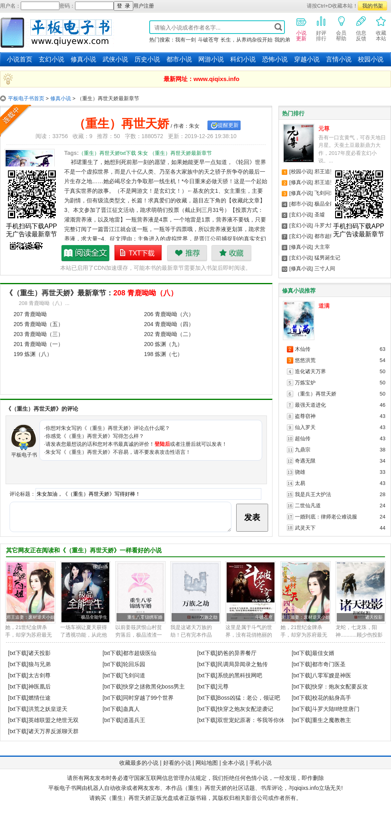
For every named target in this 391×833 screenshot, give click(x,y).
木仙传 (302, 349)
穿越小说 (307, 59)
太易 (300, 483)
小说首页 (19, 59)
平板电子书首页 (26, 98)
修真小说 (83, 59)
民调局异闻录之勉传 (242, 664)
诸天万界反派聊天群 (53, 731)
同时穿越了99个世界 (148, 697)
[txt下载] (18, 653)
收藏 (231, 253)
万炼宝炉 (305, 383)
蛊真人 (131, 709)
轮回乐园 (134, 664)
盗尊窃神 (305, 416)
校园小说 (370, 59)
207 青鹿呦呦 (30, 314)
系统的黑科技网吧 (239, 675)
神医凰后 (39, 686)
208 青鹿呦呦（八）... (44, 303)
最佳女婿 (323, 653)
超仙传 (302, 438)
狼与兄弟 (39, 664)
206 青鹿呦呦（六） (169, 314)
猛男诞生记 (327, 258)
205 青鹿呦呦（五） (38, 324)
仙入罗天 (305, 427)
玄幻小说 (51, 59)
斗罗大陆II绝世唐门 (336, 709)
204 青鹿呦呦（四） (169, 324)
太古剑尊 (39, 675)
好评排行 (321, 28)
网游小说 (211, 59)
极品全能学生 (330, 204)
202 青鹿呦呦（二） (169, 334)
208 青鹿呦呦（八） (145, 293)
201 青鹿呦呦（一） (38, 344)
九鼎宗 (302, 450)
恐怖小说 (275, 59)
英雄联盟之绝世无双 (53, 720)
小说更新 (301, 28)
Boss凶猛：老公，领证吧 (248, 697)
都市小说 (179, 59)
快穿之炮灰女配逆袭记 (245, 709)
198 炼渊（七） (163, 354)
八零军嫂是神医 (331, 675)
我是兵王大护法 (313, 494)
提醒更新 (228, 125)
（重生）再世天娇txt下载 (138, 253)
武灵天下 (305, 528)
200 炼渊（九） (163, 344)
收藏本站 (381, 28)
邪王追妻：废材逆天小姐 (30, 617)
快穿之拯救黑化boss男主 (154, 686)
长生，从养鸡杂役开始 (247, 40)
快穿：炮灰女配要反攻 (340, 686)
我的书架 (372, 6)
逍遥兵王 (134, 720)
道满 (324, 306)
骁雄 (300, 472)
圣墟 (319, 215)
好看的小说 (177, 763)
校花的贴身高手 (331, 697)
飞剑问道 (324, 193)
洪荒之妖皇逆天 (47, 709)
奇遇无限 (305, 461)
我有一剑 (185, 40)
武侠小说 (115, 59)
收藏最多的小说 (138, 763)
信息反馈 (361, 28)
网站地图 (207, 763)
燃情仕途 (39, 697)
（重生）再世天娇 (315, 394)
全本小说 (233, 763)
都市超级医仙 (330, 236)
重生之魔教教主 (331, 720)
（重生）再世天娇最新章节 (85, 253)
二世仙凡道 (308, 506)
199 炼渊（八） (33, 354)
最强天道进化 (310, 405)
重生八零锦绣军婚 (144, 617)
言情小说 (339, 59)
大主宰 (322, 247)
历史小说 (147, 59)
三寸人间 (324, 268)
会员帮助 (341, 28)
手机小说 (260, 763)
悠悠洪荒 (305, 360)
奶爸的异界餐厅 (237, 653)
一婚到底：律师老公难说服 (326, 517)
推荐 (187, 253)
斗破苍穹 (208, 40)
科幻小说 (243, 59)
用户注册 (143, 6)
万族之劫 (208, 617)
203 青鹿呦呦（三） (38, 334)
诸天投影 (374, 617)
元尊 (324, 128)
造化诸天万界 (310, 371)
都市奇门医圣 (329, 664)
